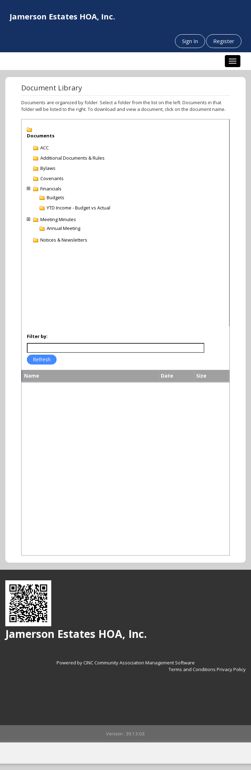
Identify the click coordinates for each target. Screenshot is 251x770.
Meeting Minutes (58, 219)
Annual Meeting (63, 228)
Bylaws (48, 168)
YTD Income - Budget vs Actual (78, 208)
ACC (44, 147)
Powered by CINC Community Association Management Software (126, 662)
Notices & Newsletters (63, 240)
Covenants (52, 178)
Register (223, 41)
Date (167, 375)
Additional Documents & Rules (72, 158)
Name (31, 375)
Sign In (190, 41)
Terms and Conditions (192, 669)
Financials (51, 188)
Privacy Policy (231, 669)
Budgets (55, 197)
